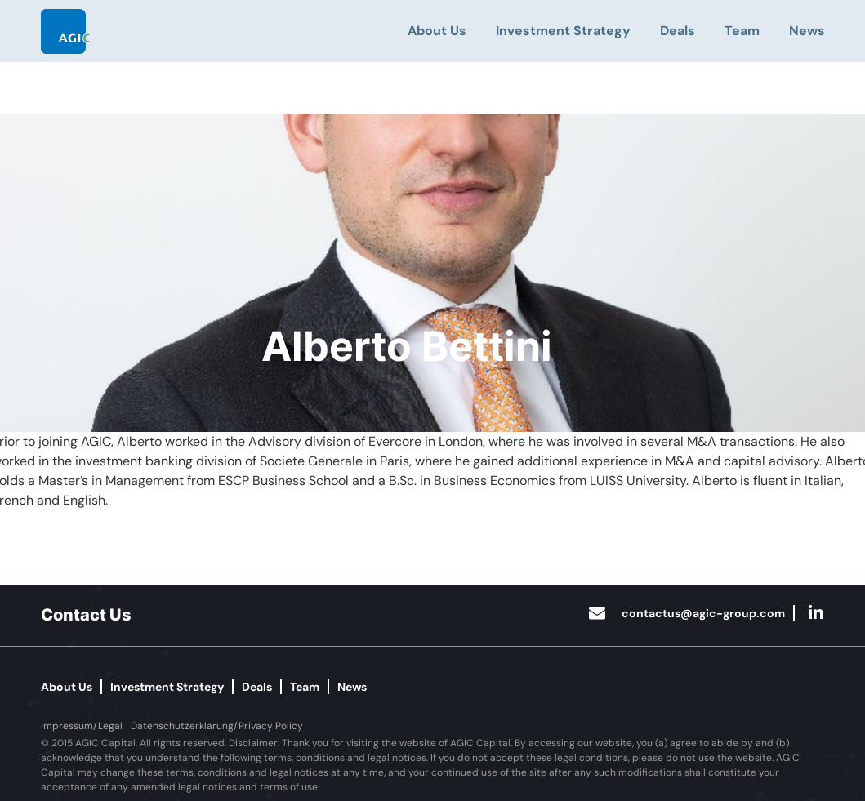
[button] (82, 726)
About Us (437, 30)
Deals (677, 30)
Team (742, 30)
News (807, 30)
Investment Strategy (563, 30)
